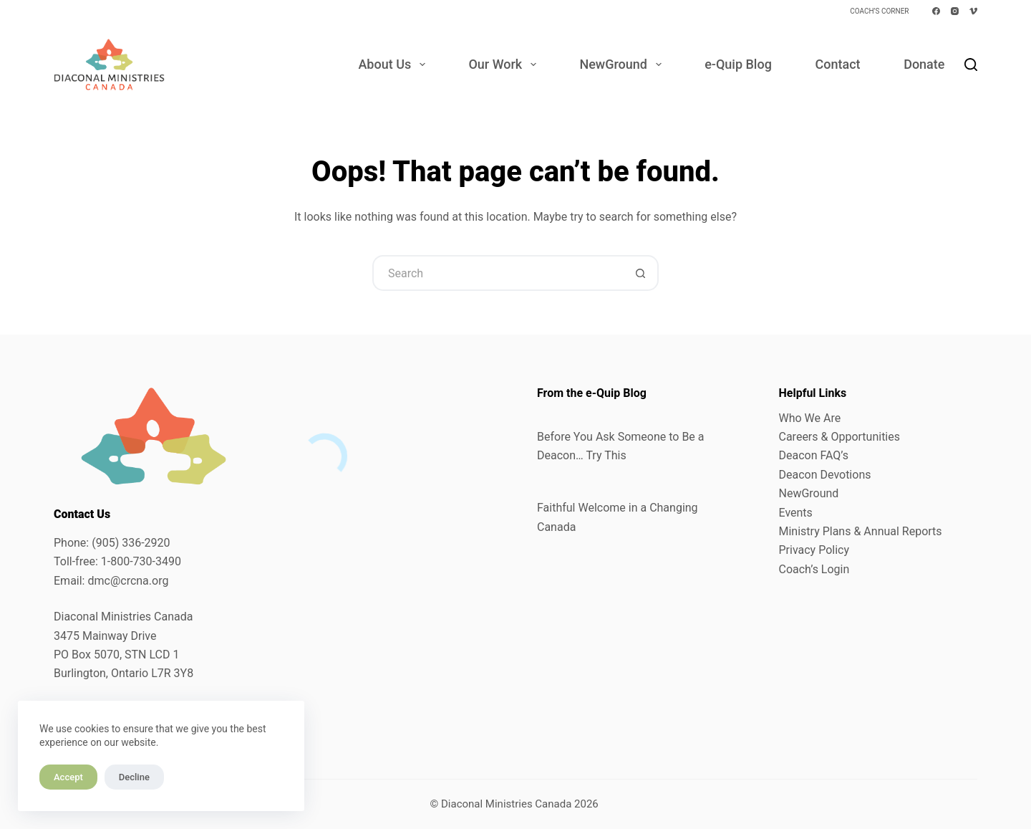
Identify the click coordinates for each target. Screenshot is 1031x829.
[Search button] (641, 273)
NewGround (623, 64)
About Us (394, 64)
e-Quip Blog (738, 64)
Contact (837, 64)
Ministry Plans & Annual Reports (860, 531)
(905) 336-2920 (131, 543)
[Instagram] (955, 11)
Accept (68, 777)
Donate (924, 64)
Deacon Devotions (825, 474)
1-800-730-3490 (141, 561)
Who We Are (810, 418)
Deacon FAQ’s (813, 455)
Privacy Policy (814, 550)
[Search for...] (497, 273)
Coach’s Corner (879, 11)
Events (796, 512)
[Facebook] (936, 11)
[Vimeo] (973, 11)
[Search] (970, 64)
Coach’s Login (814, 569)
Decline (134, 777)
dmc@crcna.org (127, 581)
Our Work (504, 64)
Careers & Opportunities (840, 437)
